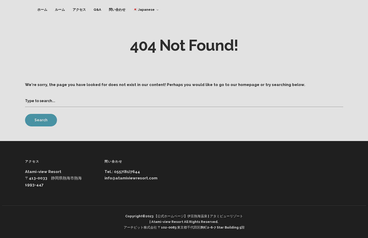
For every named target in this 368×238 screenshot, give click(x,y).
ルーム (60, 10)
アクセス (79, 10)
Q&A (97, 10)
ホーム (42, 10)
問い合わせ (117, 10)
